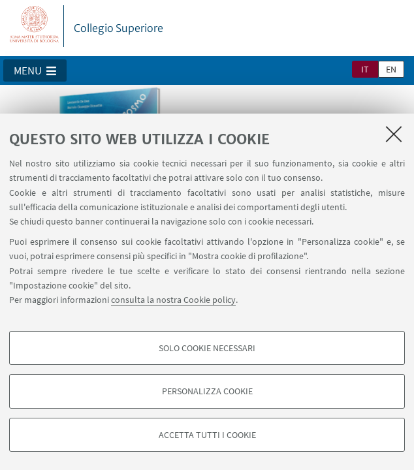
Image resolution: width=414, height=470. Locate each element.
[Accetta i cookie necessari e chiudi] (393, 133)
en (391, 69)
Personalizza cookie (207, 391)
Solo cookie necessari (207, 348)
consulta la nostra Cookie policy (173, 300)
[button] (35, 70)
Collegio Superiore (118, 28)
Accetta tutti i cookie (207, 435)
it (365, 69)
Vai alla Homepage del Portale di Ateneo (34, 26)
